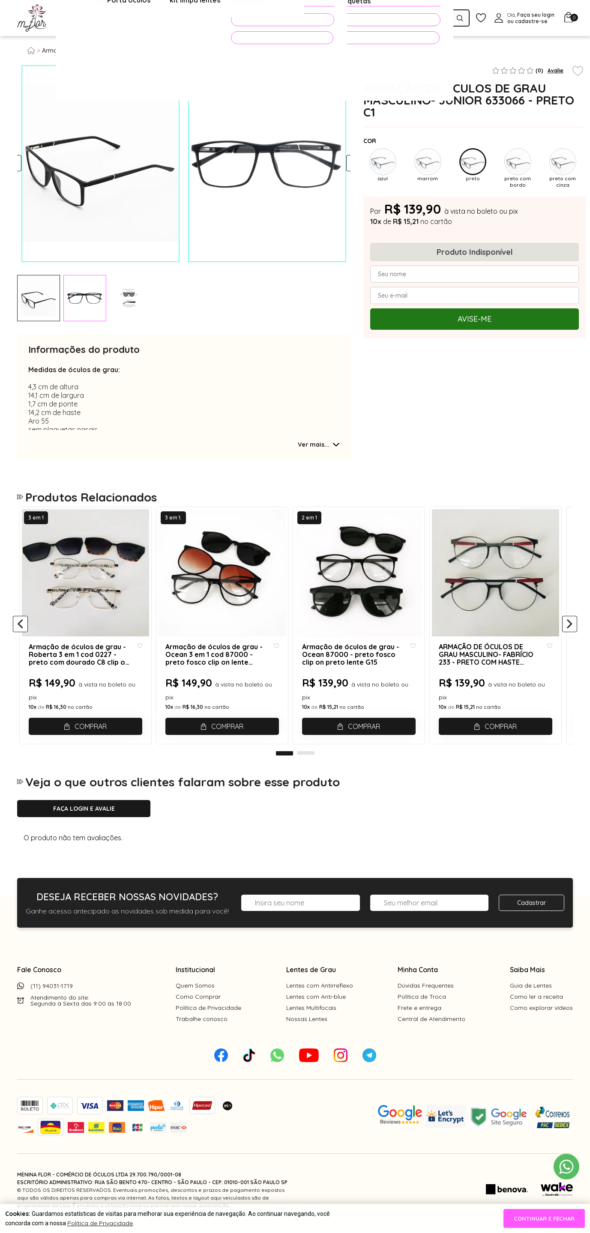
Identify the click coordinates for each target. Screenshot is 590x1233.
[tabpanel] (38, 298)
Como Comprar (198, 1003)
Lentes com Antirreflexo (319, 992)
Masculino (120, 50)
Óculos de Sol (152, 18)
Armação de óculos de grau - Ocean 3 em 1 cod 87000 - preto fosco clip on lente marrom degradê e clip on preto (215, 665)
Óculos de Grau (88, 18)
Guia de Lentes (531, 992)
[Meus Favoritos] (481, 18)
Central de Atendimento (431, 1025)
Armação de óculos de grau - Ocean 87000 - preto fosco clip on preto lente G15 (359, 665)
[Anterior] (20, 627)
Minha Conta (418, 976)
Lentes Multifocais (311, 1014)
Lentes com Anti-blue (316, 1003)
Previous (24, 163)
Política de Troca (422, 1003)
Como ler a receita (536, 1003)
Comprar (92, 724)
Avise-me (474, 319)
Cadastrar (531, 909)
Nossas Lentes (306, 1025)
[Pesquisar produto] (460, 18)
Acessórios (208, 18)
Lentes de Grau (311, 976)
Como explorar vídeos (541, 1014)
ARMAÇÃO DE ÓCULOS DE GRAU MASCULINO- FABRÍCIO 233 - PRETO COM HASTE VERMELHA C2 (498, 665)
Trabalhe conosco (202, 1025)
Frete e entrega (419, 1014)
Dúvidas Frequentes (426, 992)
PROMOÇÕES (270, 20)
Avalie (555, 70)
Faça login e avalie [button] (84, 815)
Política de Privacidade (208, 1014)
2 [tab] (305, 760)
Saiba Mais (527, 976)
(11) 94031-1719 (51, 992)
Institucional (195, 976)
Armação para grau (70, 50)
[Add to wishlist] (578, 71)
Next (342, 163)
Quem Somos (195, 992)
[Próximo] (569, 627)
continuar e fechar (544, 1218)
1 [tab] (284, 760)
